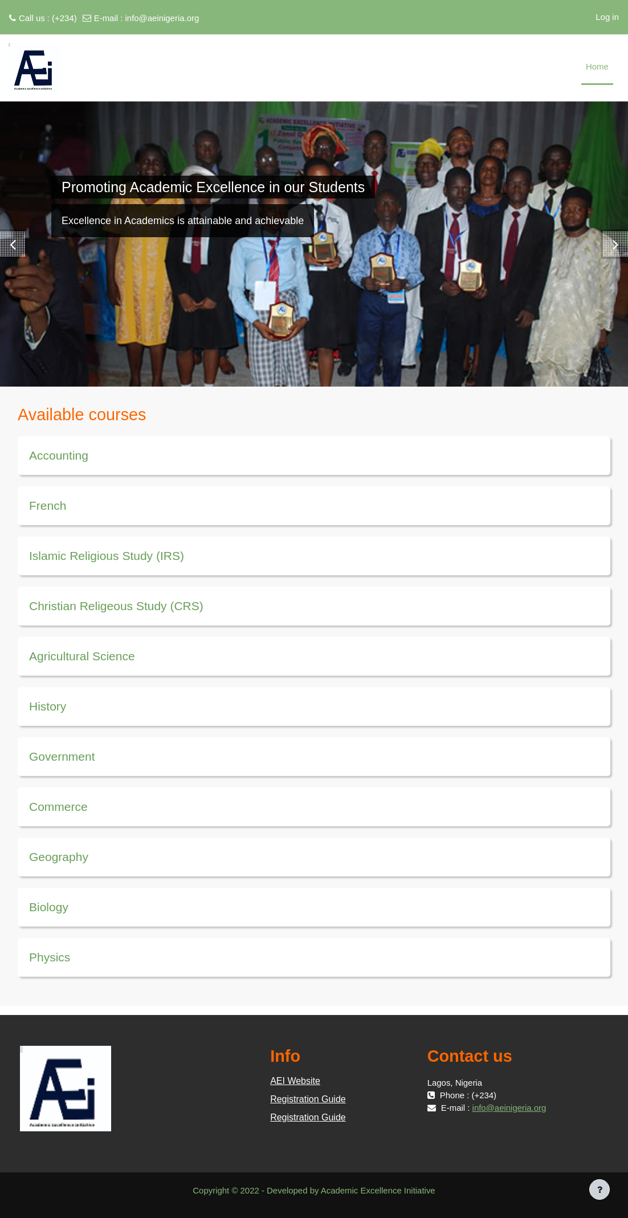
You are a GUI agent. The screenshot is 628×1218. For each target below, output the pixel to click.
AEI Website (295, 1081)
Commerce (58, 806)
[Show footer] (599, 1189)
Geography (58, 856)
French (47, 505)
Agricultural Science (82, 656)
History (47, 706)
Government (62, 756)
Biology (48, 907)
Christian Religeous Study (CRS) (116, 605)
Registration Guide (308, 1099)
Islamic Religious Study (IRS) (106, 555)
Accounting (58, 455)
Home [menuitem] (597, 66)
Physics (49, 957)
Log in (607, 17)
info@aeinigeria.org (162, 18)
